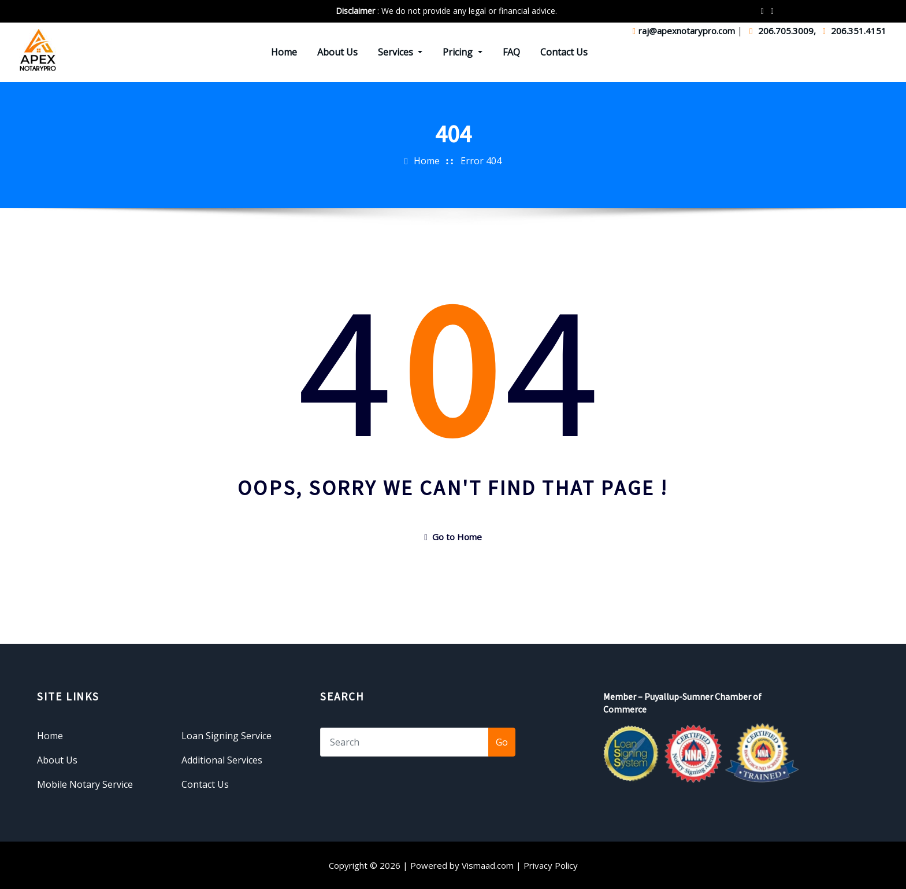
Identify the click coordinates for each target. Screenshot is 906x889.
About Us (337, 52)
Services (400, 52)
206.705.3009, (783, 30)
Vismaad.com (488, 865)
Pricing (462, 52)
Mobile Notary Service (85, 784)
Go (502, 742)
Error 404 (481, 160)
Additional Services (221, 760)
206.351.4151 (854, 30)
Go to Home (452, 537)
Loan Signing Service (226, 735)
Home (284, 52)
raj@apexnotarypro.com (685, 30)
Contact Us (564, 52)
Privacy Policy (550, 865)
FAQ (511, 52)
